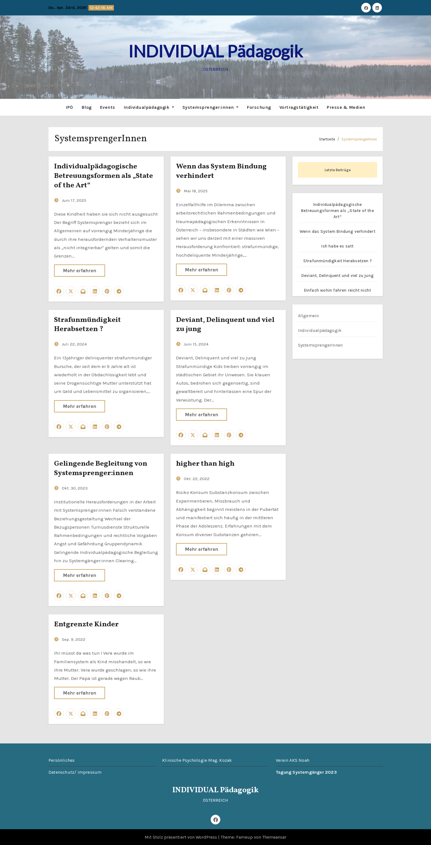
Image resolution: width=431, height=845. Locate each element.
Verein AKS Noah (292, 759)
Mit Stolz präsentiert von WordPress (181, 836)
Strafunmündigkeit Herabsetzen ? (87, 324)
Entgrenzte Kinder (86, 624)
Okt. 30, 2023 (75, 487)
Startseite (327, 139)
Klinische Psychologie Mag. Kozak (197, 759)
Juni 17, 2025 (74, 199)
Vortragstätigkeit (299, 107)
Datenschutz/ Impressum (75, 771)
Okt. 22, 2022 (197, 478)
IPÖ (69, 107)
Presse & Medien (346, 107)
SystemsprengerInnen (359, 139)
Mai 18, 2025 (196, 190)
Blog (86, 107)
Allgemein (308, 315)
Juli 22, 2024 (74, 343)
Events (107, 107)
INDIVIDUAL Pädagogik (215, 51)
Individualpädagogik (149, 107)
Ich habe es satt (337, 245)
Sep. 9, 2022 (73, 639)
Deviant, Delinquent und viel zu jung (225, 324)
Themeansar (274, 836)
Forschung (259, 107)
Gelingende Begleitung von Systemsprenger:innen (100, 468)
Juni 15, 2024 (196, 343)
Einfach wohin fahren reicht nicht (337, 289)
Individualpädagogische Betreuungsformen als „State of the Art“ (103, 175)
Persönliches (62, 759)
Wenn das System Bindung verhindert (221, 171)
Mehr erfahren (79, 270)
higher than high (205, 463)
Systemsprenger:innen (210, 107)
